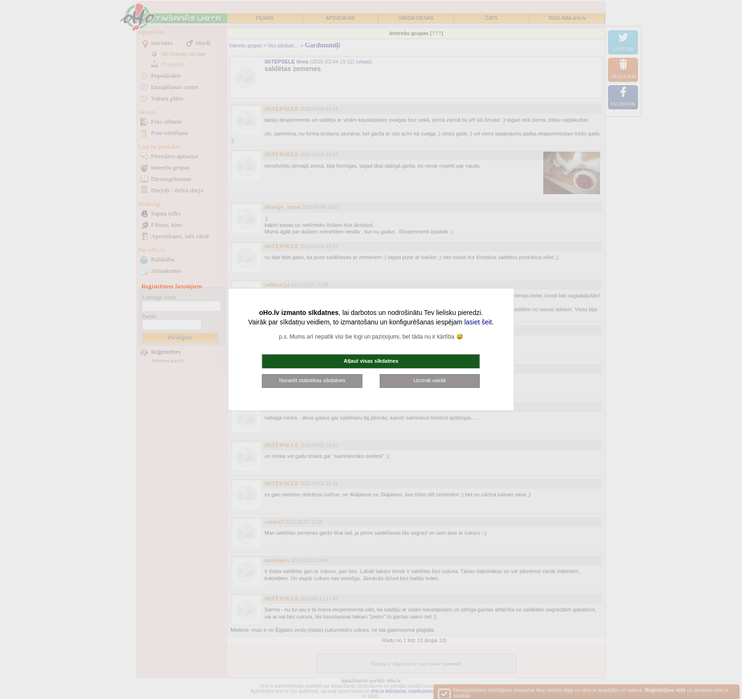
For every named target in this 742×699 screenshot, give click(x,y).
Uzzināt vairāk (430, 380)
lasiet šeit (478, 322)
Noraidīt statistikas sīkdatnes (312, 380)
